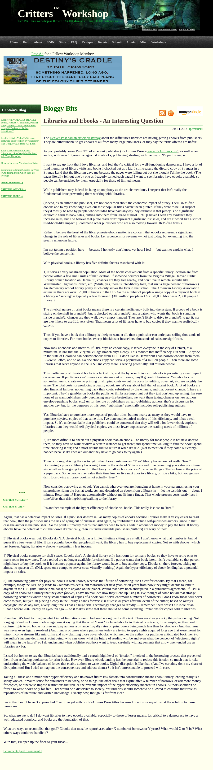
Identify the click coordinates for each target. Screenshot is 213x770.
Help (26, 42)
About (38, 42)
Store (62, 42)
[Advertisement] (20, 272)
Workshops (159, 42)
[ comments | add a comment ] (23, 751)
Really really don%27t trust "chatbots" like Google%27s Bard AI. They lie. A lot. (19, 153)
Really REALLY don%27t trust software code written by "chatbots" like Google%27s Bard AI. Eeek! (20, 140)
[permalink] (196, 129)
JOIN (50, 42)
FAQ (74, 42)
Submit (117, 42)
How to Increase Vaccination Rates (19, 163)
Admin (131, 42)
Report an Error (187, 29)
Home (14, 42)
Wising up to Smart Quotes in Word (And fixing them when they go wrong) (20, 172)
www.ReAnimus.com (162, 151)
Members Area (149, 29)
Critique (87, 42)
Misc (143, 42)
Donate (102, 42)
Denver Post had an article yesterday (75, 138)
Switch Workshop (168, 29)
